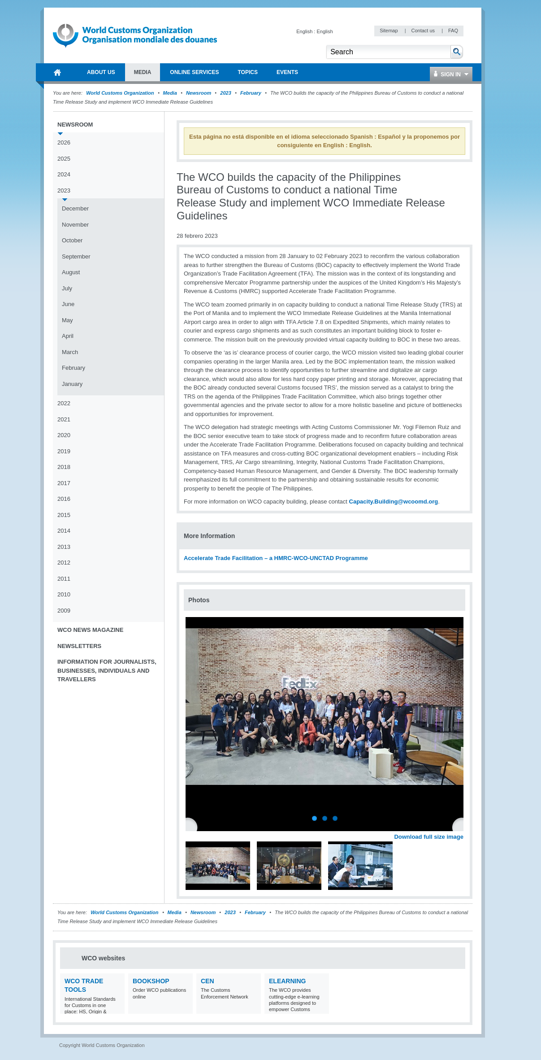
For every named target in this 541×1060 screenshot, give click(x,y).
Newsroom (198, 93)
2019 (63, 451)
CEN (207, 981)
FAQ (453, 30)
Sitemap (389, 30)
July (67, 288)
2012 (63, 562)
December (75, 208)
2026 (63, 142)
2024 (63, 174)
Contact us (423, 30)
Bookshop (151, 981)
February (250, 93)
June (68, 304)
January (72, 384)
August (71, 272)
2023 (225, 93)
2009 (63, 610)
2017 (63, 483)
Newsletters (79, 646)
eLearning (287, 981)
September (76, 256)
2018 (63, 467)
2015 (63, 515)
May (67, 320)
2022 (63, 403)
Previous (193, 826)
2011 (63, 578)
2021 (63, 419)
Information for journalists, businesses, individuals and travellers (106, 670)
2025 (63, 158)
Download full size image (428, 836)
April (68, 336)
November (75, 224)
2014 (63, 530)
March (70, 352)
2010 (63, 594)
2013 (63, 546)
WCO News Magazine (90, 629)
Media (170, 93)
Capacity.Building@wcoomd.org (393, 501)
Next (461, 826)
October (72, 240)
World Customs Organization (120, 93)
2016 (63, 498)
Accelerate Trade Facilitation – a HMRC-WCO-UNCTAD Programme (276, 558)
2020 (63, 435)
